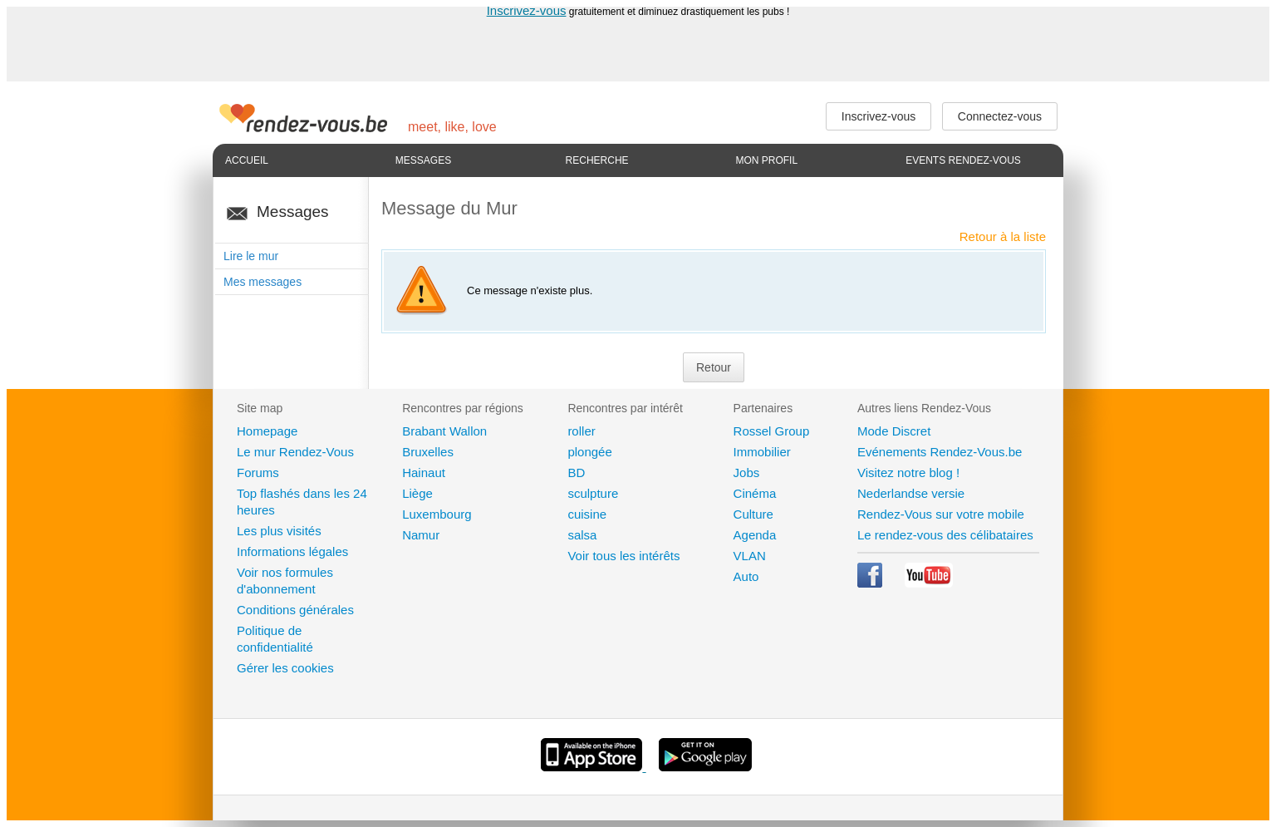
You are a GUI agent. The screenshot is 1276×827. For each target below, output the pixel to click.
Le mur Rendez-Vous (295, 452)
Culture (753, 514)
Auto (746, 576)
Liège (417, 493)
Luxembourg (436, 514)
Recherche (597, 160)
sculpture (592, 493)
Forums (258, 472)
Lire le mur (250, 256)
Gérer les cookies (285, 668)
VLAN (750, 556)
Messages (423, 160)
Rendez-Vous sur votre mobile (940, 514)
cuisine (586, 514)
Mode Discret (893, 431)
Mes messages (262, 281)
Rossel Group (772, 431)
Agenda (755, 535)
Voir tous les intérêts (623, 556)
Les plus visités (279, 531)
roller (581, 431)
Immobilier (762, 452)
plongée (589, 452)
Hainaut (423, 472)
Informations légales (292, 551)
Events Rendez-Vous (963, 160)
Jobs (747, 472)
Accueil (246, 160)
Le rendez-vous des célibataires (945, 535)
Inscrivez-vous (527, 10)
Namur (420, 535)
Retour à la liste (1002, 236)
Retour (713, 367)
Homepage (267, 431)
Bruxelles (428, 452)
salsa (581, 535)
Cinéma (755, 493)
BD (576, 472)
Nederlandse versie (910, 493)
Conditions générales (295, 610)
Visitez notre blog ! (908, 472)
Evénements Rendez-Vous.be (939, 452)
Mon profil (766, 160)
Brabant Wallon (444, 431)
